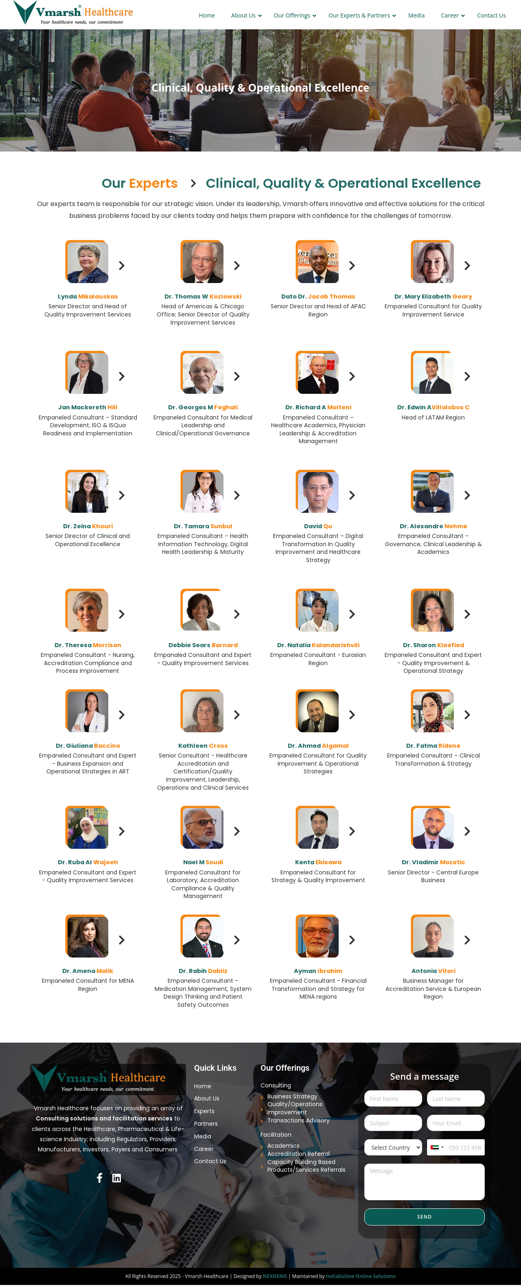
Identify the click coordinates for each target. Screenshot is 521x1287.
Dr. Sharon (433, 644)
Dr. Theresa (88, 644)
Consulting (275, 1087)
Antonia (433, 973)
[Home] (206, 99)
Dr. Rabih (203, 973)
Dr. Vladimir (433, 864)
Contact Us (210, 1164)
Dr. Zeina (88, 526)
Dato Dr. (318, 296)
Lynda (88, 296)
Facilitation (275, 1137)
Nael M (203, 864)
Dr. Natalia (318, 649)
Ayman (318, 973)
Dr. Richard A (318, 407)
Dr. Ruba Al (87, 864)
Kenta (318, 864)
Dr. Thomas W (203, 296)
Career (204, 1151)
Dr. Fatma (433, 747)
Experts (204, 1113)
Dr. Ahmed (318, 747)
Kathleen (203, 747)
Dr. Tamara (203, 526)
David (318, 526)
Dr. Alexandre (433, 526)
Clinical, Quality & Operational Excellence (267, 99)
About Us (206, 1101)
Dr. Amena (88, 973)
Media (202, 1138)
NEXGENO (275, 1278)
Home (202, 1088)
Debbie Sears (202, 644)
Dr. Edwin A (433, 407)
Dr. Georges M (203, 407)
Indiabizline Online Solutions (361, 1278)
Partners (206, 1126)
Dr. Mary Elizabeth (433, 296)
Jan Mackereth (87, 407)
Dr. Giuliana (88, 747)
